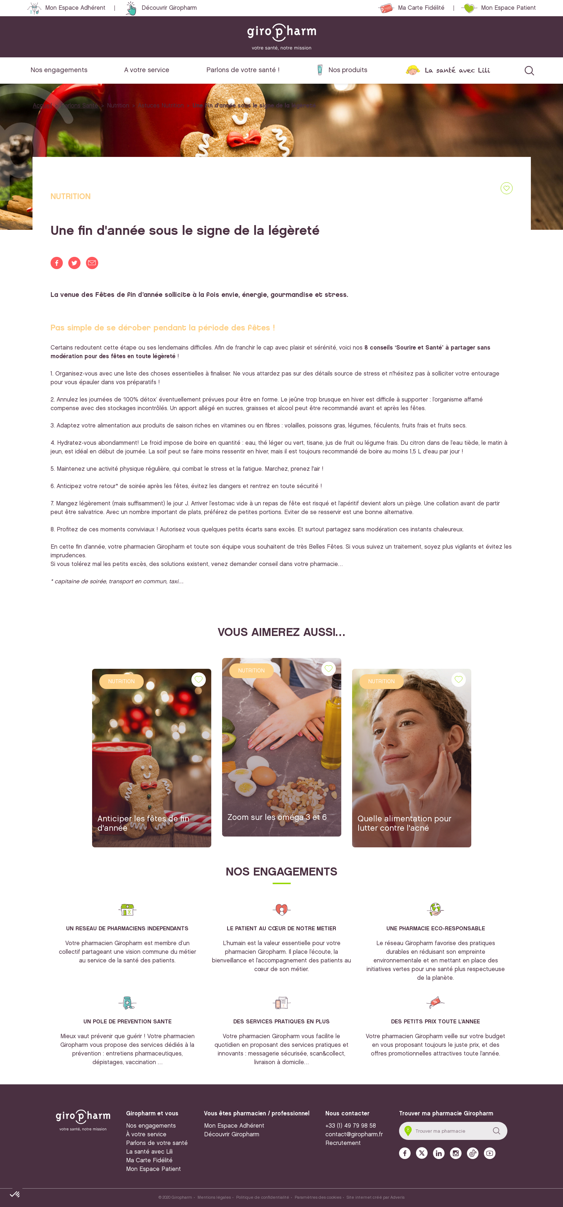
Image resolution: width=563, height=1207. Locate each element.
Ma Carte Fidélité (421, 8)
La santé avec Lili (457, 70)
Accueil (42, 106)
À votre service (146, 1134)
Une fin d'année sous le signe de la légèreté (254, 106)
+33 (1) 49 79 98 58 (350, 1126)
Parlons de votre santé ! (243, 70)
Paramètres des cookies (318, 1197)
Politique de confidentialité (262, 1197)
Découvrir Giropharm (169, 8)
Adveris (397, 1197)
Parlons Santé (79, 106)
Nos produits (348, 70)
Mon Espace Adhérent (75, 8)
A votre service (146, 70)
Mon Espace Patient (508, 8)
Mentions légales (214, 1197)
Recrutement (343, 1143)
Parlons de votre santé (157, 1143)
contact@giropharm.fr (354, 1134)
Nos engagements (59, 70)
